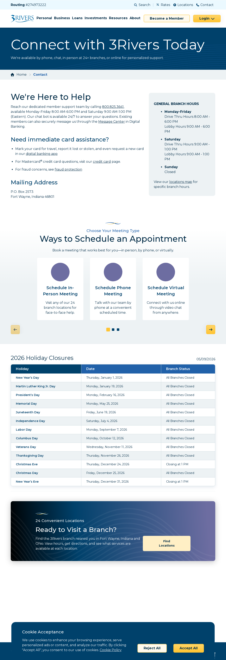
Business (62, 18)
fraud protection (68, 169)
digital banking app (42, 154)
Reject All (152, 648)
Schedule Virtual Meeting (166, 290)
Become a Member (167, 18)
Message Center (111, 122)
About (135, 18)
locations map (180, 182)
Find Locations (167, 529)
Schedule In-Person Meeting (60, 290)
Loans (77, 18)
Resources (118, 18)
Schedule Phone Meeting (113, 290)
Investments (96, 18)
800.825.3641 (113, 107)
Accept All (189, 648)
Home (22, 75)
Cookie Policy (111, 650)
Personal (44, 18)
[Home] (24, 18)
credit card (102, 162)
